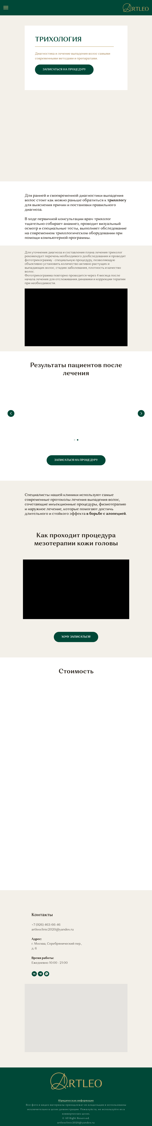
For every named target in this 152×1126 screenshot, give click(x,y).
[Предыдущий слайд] (11, 413)
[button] (64, 69)
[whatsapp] (46, 973)
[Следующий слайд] (141, 413)
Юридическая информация (76, 1100)
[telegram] (40, 973)
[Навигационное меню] (5, 7)
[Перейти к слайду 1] (74, 440)
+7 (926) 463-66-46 (46, 924)
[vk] (34, 973)
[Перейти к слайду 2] (77, 440)
